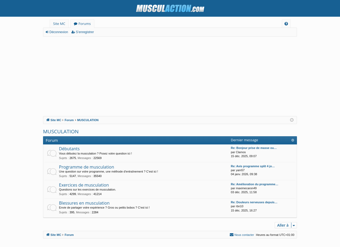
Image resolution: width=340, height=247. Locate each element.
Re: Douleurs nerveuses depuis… (254, 202)
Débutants (69, 149)
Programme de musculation (86, 167)
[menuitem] (286, 24)
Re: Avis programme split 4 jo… (253, 166)
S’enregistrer (85, 32)
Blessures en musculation (84, 203)
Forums (85, 23)
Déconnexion (58, 32)
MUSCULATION (61, 131)
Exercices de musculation (84, 185)
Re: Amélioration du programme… (254, 184)
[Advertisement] (170, 76)
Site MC (59, 23)
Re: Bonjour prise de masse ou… (254, 147)
